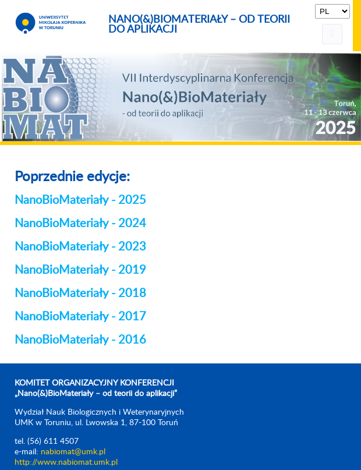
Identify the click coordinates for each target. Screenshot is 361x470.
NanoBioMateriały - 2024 (80, 223)
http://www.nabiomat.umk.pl (66, 462)
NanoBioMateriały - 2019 (80, 270)
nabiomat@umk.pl (73, 452)
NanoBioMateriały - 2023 (80, 247)
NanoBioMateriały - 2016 (80, 340)
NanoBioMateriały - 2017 (80, 317)
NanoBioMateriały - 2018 (80, 293)
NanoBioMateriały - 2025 (80, 200)
